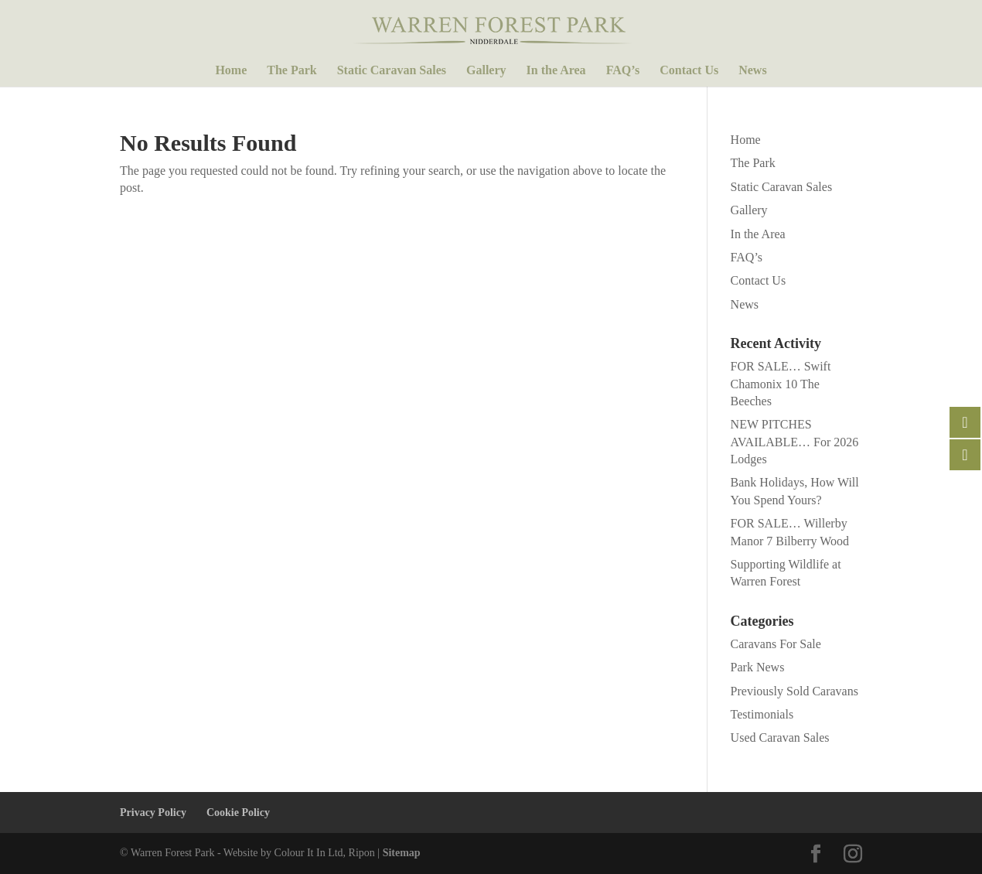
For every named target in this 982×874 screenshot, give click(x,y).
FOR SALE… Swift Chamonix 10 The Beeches (781, 384)
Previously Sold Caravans (794, 691)
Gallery (486, 71)
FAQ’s (623, 71)
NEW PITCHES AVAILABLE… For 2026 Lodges (795, 442)
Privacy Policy (153, 812)
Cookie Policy (238, 812)
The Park (291, 71)
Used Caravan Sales (780, 737)
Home (231, 71)
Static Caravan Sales (391, 71)
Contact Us (689, 71)
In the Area (556, 71)
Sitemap (402, 853)
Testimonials (762, 714)
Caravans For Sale (776, 643)
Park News (758, 667)
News (752, 71)
